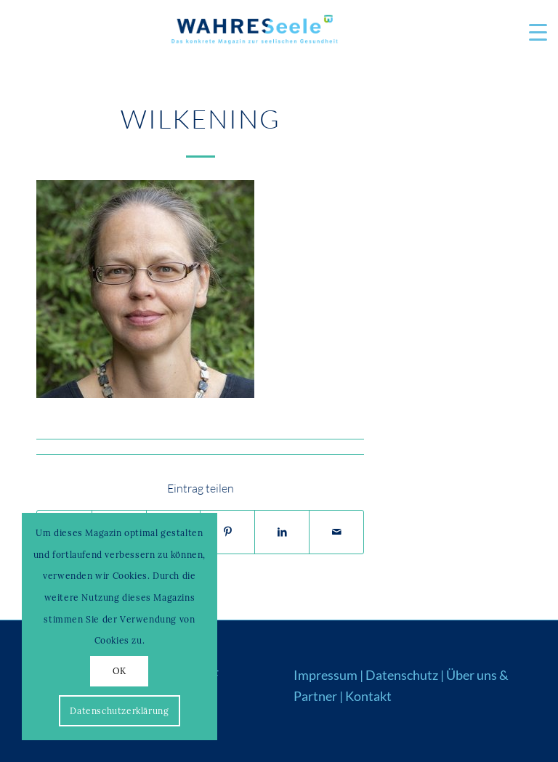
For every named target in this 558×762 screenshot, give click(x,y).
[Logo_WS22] (253, 32)
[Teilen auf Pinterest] (227, 532)
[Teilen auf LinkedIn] (282, 532)
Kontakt (368, 696)
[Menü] (530, 32)
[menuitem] (530, 32)
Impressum (325, 675)
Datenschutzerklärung (119, 710)
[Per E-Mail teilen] (336, 532)
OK (119, 670)
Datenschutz (401, 675)
